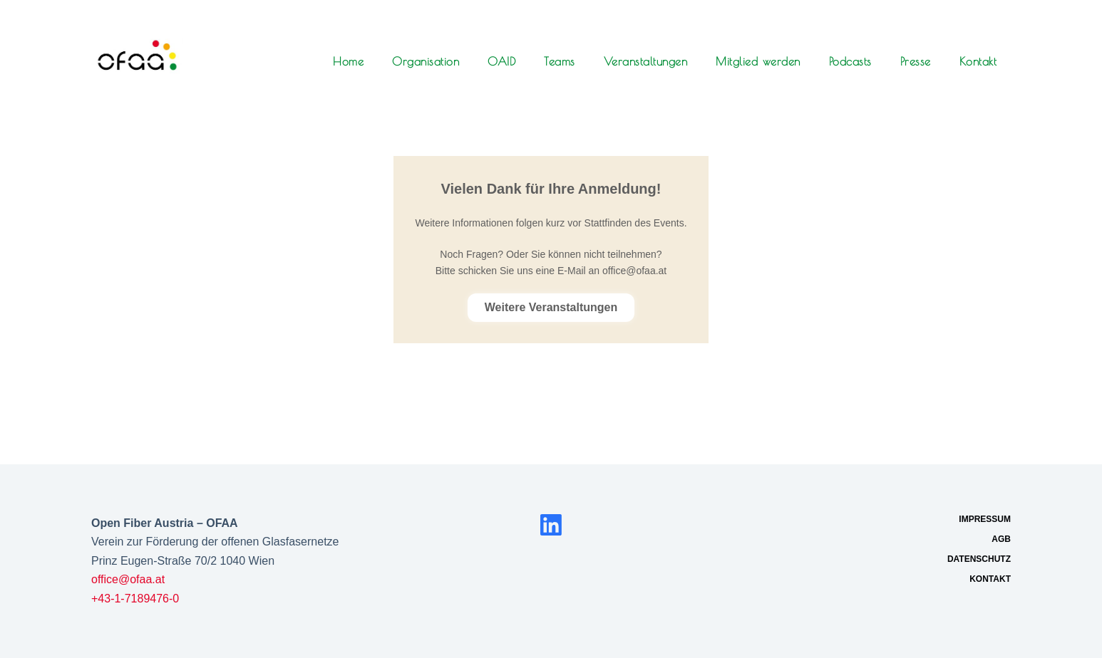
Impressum (985, 519)
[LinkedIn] (551, 525)
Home (348, 61)
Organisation (425, 61)
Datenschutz (979, 559)
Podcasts (850, 61)
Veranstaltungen (646, 61)
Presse (915, 61)
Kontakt (978, 61)
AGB (1001, 539)
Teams (559, 61)
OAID (501, 61)
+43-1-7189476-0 (135, 598)
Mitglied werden (758, 61)
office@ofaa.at (128, 579)
